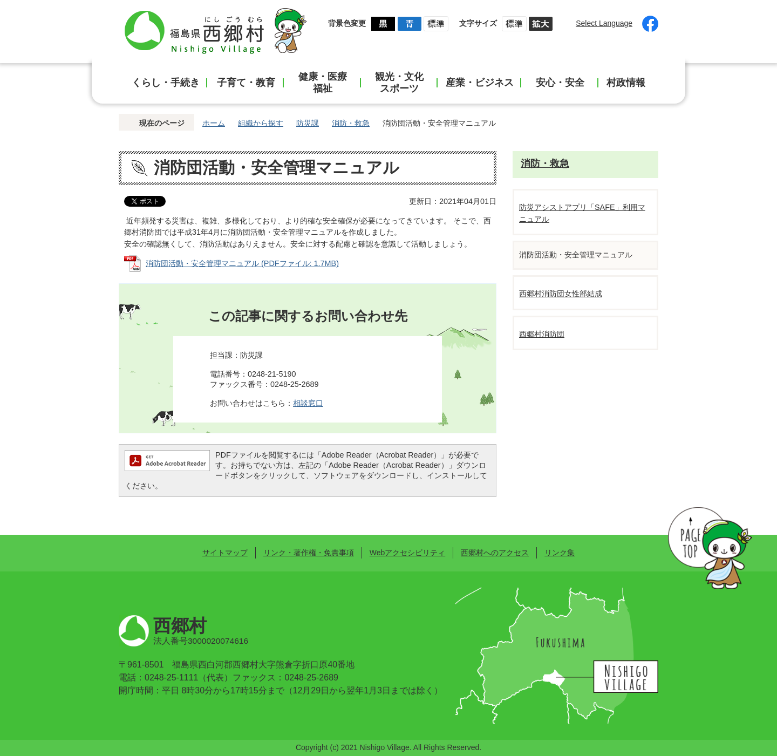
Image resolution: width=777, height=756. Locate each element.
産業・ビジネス (480, 82)
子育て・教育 (246, 82)
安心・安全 (560, 82)
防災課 (307, 123)
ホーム (213, 123)
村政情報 (625, 82)
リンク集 (559, 552)
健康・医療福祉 (322, 82)
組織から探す (260, 123)
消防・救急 (351, 123)
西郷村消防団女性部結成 (560, 293)
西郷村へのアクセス (495, 552)
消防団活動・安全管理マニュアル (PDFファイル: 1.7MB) (242, 263)
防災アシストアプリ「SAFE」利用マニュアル (582, 213)
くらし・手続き (166, 82)
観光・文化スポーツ (399, 82)
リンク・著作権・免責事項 (308, 552)
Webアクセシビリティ (407, 552)
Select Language (604, 23)
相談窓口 (308, 403)
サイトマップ (225, 552)
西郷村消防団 (541, 334)
